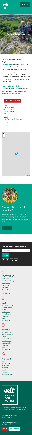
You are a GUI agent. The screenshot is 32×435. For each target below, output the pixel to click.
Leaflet (28, 175)
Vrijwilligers (5, 289)
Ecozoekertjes (6, 293)
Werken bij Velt (6, 363)
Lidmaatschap (6, 365)
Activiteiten (5, 278)
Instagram (7, 260)
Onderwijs (5, 287)
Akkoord (4, 429)
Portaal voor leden (7, 417)
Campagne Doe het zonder (9, 415)
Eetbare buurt (6, 285)
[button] (16, 153)
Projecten (5, 291)
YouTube (16, 260)
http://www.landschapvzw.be (13, 119)
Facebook (3, 260)
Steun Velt (5, 368)
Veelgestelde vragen (8, 374)
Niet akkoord (14, 428)
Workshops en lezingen (8, 281)
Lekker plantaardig (7, 334)
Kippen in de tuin (7, 308)
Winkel (4, 370)
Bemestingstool (6, 314)
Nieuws (4, 318)
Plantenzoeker (6, 312)
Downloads (5, 316)
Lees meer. (17, 422)
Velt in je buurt (6, 283)
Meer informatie (6, 424)
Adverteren (5, 372)
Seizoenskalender (7, 339)
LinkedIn (11, 260)
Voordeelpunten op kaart (12, 100)
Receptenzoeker (6, 341)
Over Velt (4, 361)
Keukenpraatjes (6, 343)
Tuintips (4, 310)
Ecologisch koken (7, 332)
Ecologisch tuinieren (8, 305)
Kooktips (4, 336)
